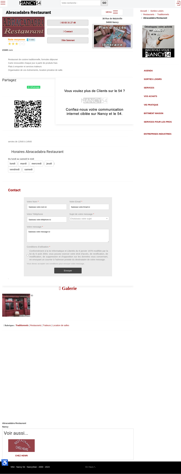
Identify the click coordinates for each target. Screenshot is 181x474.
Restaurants (35, 325)
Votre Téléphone (35, 214)
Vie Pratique (151, 105)
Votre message (35, 226)
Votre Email (75, 201)
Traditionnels (22, 325)
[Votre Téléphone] (47, 219)
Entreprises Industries (157, 134)
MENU (112, 12)
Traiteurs (47, 325)
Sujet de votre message (81, 214)
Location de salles (61, 325)
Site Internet (68, 40)
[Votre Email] (89, 207)
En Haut (90, 467)
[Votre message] (68, 235)
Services (149, 88)
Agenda (148, 70)
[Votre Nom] (47, 207)
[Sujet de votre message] (89, 219)
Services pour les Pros (158, 122)
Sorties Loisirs (153, 79)
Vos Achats (150, 96)
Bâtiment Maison (153, 113)
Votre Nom (33, 201)
